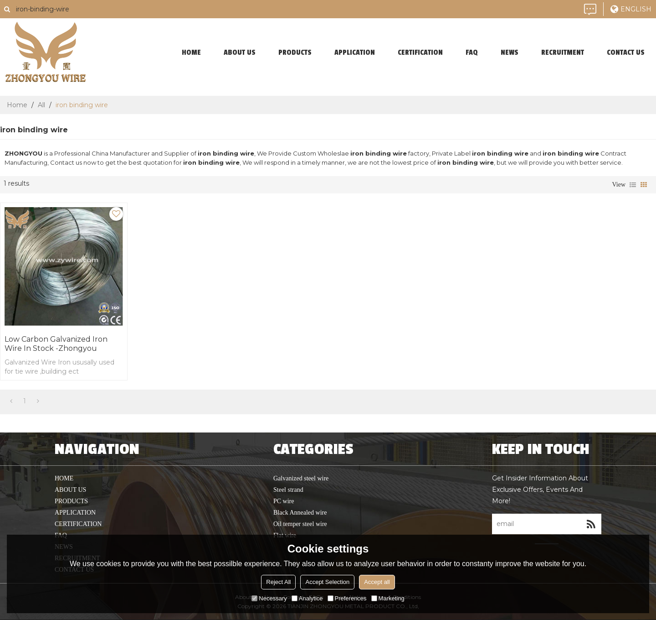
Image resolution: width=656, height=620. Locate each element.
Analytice (307, 598)
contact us (626, 52)
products (295, 52)
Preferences (347, 598)
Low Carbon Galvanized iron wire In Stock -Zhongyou (56, 344)
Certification (420, 52)
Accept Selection (327, 581)
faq (472, 52)
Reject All (278, 581)
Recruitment (562, 52)
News (509, 52)
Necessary (269, 598)
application (354, 52)
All (41, 105)
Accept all (377, 581)
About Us (240, 52)
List (632, 184)
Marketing (388, 598)
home (191, 52)
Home (17, 105)
